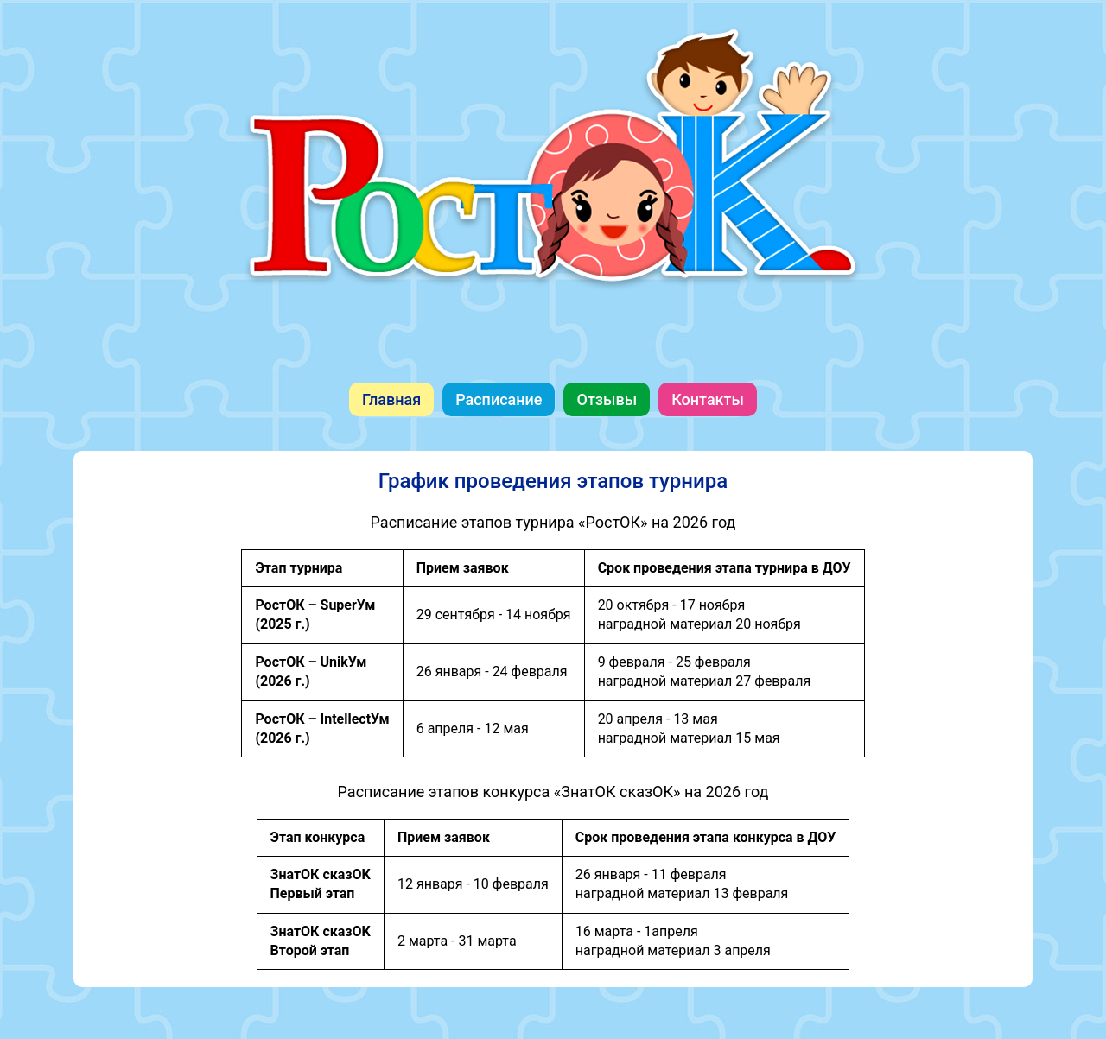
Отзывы (606, 399)
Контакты (707, 399)
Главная (391, 399)
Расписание (498, 399)
